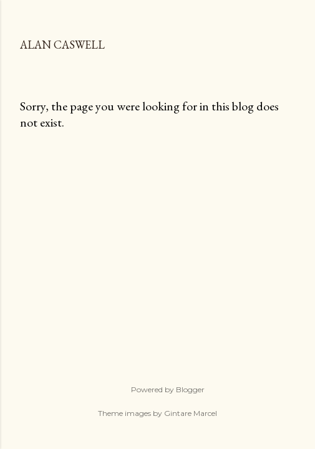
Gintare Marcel (190, 413)
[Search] (287, 19)
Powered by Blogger (158, 389)
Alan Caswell (62, 44)
